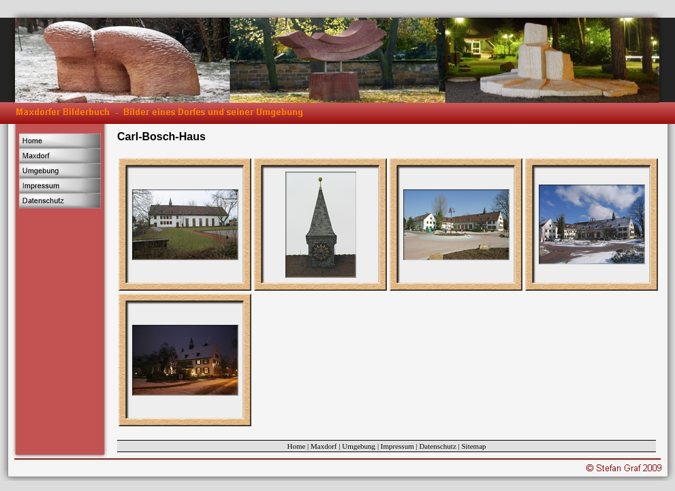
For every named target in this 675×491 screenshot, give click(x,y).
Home (296, 446)
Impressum (397, 446)
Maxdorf (324, 446)
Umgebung (358, 446)
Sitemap (474, 446)
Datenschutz (437, 446)
